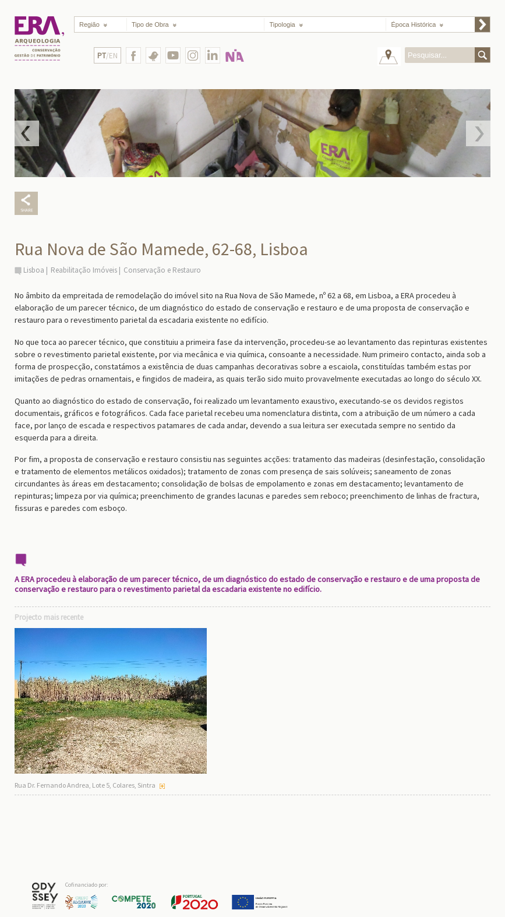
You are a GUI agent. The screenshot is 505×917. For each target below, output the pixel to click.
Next (478, 133)
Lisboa (33, 270)
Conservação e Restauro (162, 270)
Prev (27, 133)
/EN (107, 56)
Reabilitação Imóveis (84, 270)
